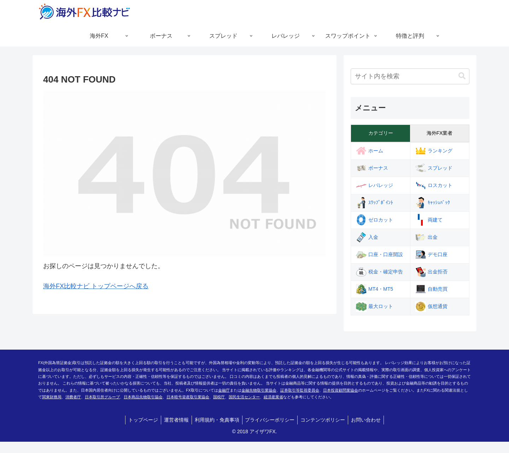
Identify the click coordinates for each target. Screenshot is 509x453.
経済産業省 (273, 397)
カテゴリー (380, 133)
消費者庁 (73, 397)
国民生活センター (244, 397)
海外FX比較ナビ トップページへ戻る (95, 286)
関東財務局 (52, 397)
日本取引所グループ (102, 397)
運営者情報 (174, 420)
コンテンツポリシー (325, 420)
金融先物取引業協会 (258, 390)
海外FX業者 (440, 133)
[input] (410, 76)
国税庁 (219, 397)
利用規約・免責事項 (216, 420)
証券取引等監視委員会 (299, 390)
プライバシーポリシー (271, 420)
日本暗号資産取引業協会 (187, 397)
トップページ (139, 420)
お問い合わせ (370, 420)
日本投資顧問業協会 (340, 390)
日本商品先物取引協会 (143, 397)
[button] (462, 76)
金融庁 (224, 390)
